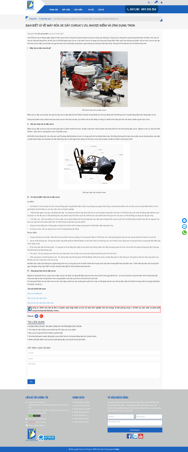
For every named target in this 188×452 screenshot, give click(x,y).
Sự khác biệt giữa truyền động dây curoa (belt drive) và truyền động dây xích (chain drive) (63, 336)
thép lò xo (140, 402)
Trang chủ (53, 9)
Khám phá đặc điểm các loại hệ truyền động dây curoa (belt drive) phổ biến (57, 340)
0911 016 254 (41, 422)
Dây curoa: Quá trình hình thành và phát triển (46, 333)
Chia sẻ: (30, 316)
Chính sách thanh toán (82, 405)
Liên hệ (101, 9)
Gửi (31, 382)
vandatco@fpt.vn (39, 425)
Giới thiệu (66, 9)
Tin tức (91, 9)
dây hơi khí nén (118, 405)
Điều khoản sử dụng (81, 418)
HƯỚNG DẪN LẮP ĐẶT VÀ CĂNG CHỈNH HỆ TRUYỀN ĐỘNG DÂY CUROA (55, 326)
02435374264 (41, 419)
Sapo (117, 449)
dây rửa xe (38, 132)
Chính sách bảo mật (81, 422)
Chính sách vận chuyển (82, 409)
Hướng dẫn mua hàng (82, 402)
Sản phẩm (79, 9)
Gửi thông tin (135, 430)
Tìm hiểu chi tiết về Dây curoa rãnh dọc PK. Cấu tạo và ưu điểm (52, 330)
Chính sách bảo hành (81, 412)
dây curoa (43, 43)
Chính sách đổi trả (80, 415)
